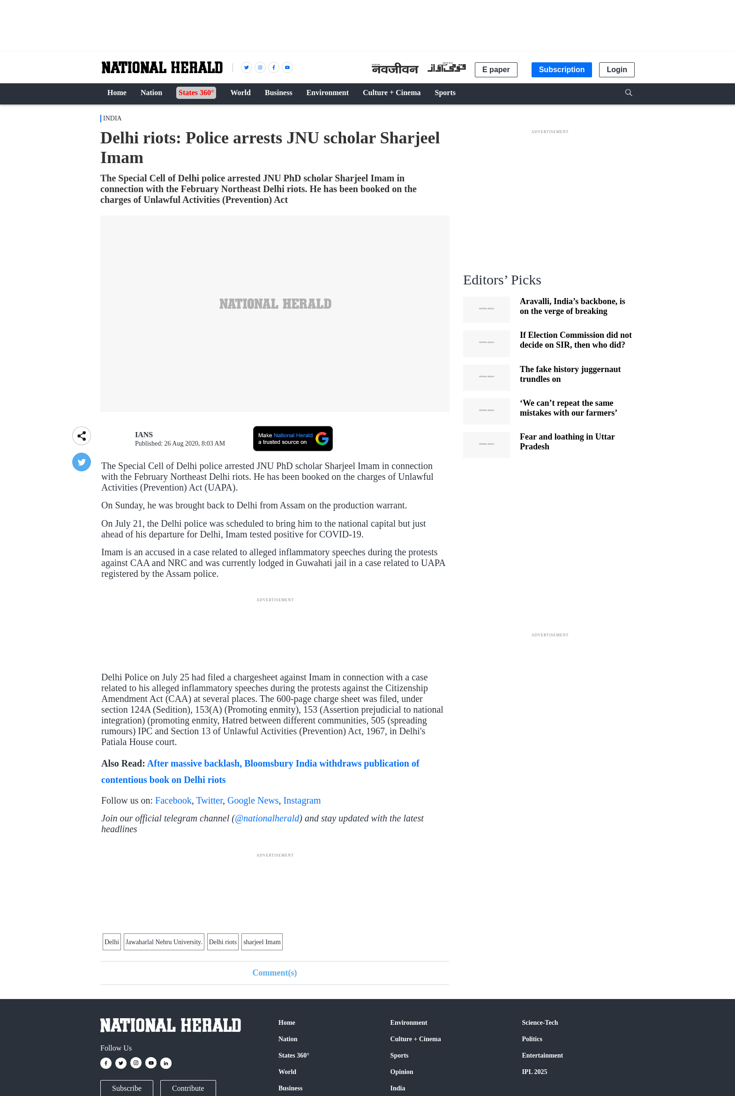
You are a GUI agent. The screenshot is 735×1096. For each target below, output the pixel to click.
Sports (399, 1055)
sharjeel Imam (262, 942)
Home (286, 1022)
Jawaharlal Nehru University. (164, 942)
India (112, 118)
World (287, 1071)
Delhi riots (223, 942)
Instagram (302, 800)
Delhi (112, 942)
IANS (144, 435)
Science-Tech (540, 1022)
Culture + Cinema (415, 1039)
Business (290, 1088)
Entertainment (542, 1055)
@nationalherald (267, 818)
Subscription (562, 70)
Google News (252, 800)
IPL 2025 (534, 1071)
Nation (287, 1039)
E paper (496, 70)
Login (617, 70)
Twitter (209, 800)
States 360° (293, 1055)
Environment (409, 1022)
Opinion (401, 1071)
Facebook (173, 800)
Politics (532, 1039)
